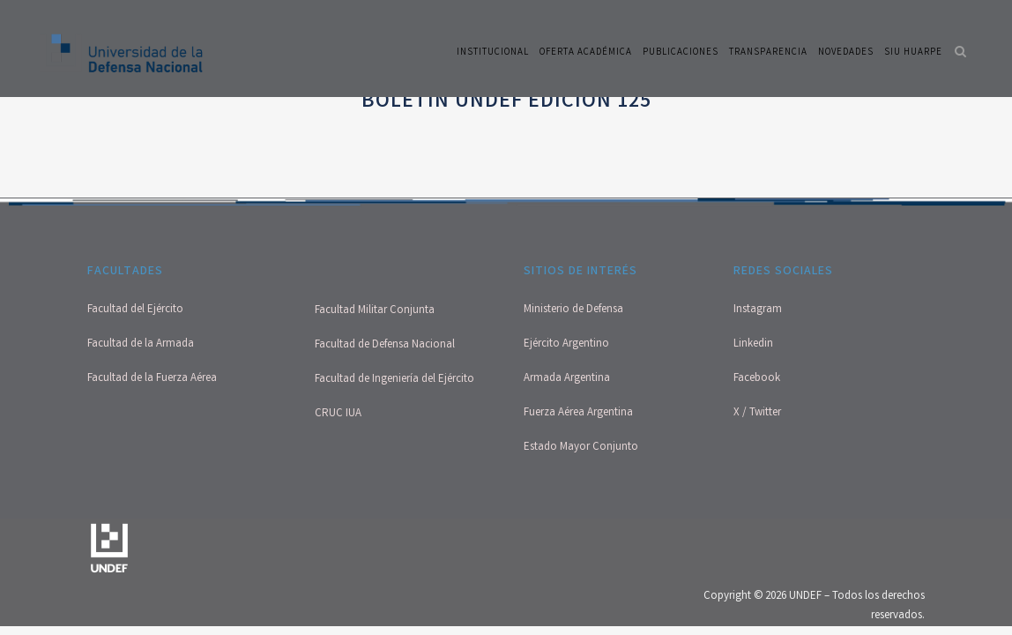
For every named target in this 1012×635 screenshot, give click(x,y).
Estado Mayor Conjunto (581, 447)
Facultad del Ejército (135, 310)
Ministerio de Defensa (573, 310)
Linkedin (753, 344)
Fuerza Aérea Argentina (578, 413)
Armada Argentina (567, 378)
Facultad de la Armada (140, 344)
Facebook (756, 378)
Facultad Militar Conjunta (375, 311)
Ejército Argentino (566, 344)
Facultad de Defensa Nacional (385, 345)
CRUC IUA (338, 414)
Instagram (757, 310)
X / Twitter (757, 413)
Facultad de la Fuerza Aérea (152, 378)
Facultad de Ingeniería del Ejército (394, 379)
